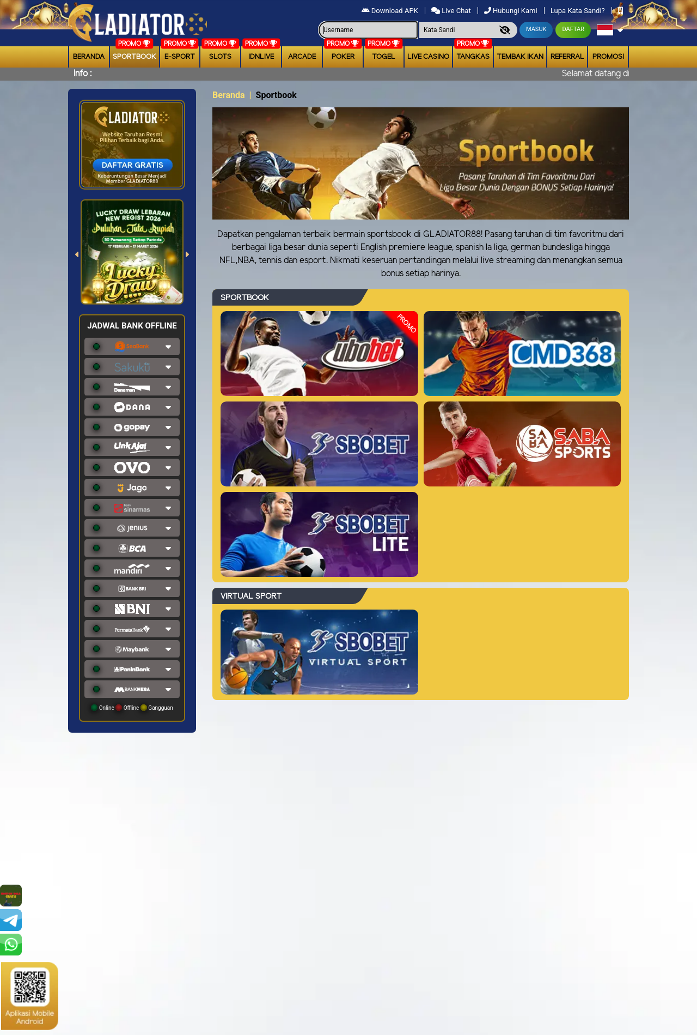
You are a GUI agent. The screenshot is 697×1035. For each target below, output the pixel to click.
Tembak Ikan (520, 57)
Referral (567, 57)
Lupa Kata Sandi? (579, 11)
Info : (82, 74)
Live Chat (452, 11)
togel (383, 57)
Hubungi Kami (511, 11)
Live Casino (428, 57)
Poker (343, 57)
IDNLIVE (261, 57)
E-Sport (179, 57)
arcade (302, 57)
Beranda (89, 57)
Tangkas (473, 57)
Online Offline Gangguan (132, 707)
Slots (220, 57)
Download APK (391, 11)
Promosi (608, 57)
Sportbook (134, 57)
